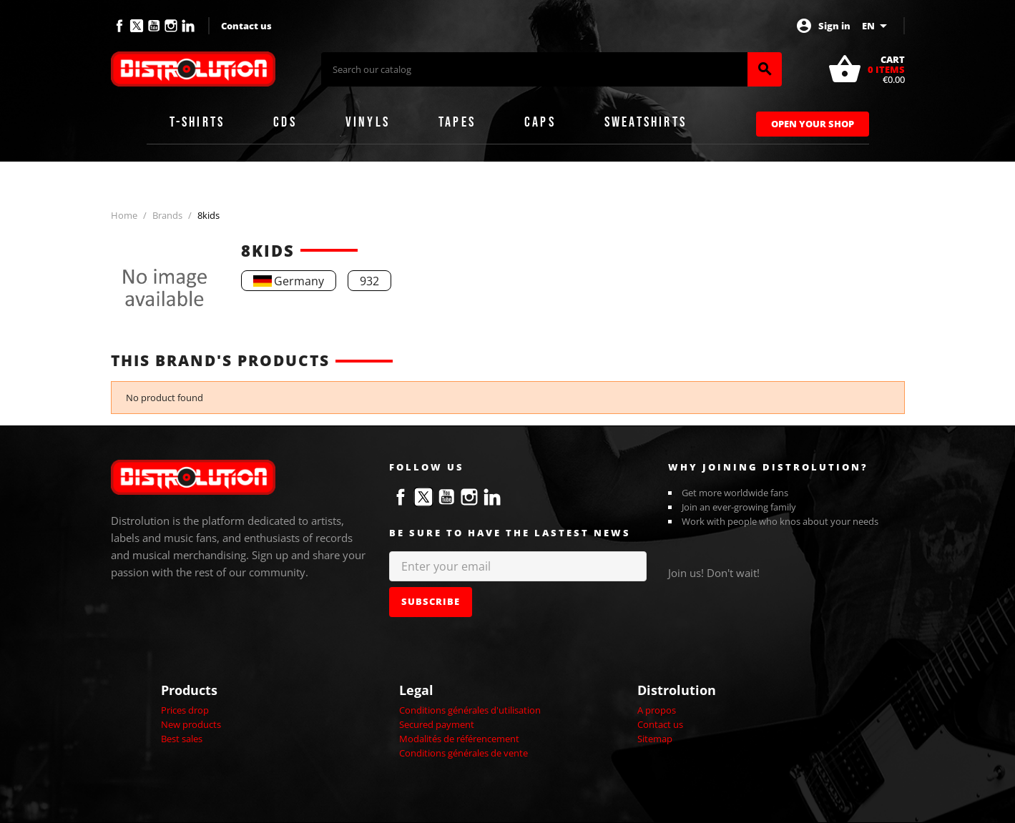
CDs (285, 122)
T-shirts (197, 122)
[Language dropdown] (877, 25)
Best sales (181, 738)
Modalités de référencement (459, 738)
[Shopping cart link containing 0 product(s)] (866, 69)
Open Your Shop (812, 123)
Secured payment (436, 724)
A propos (656, 710)
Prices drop (185, 710)
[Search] (534, 69)
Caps (540, 122)
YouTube (153, 25)
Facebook (119, 25)
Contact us (246, 25)
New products (191, 724)
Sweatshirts (645, 122)
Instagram (171, 25)
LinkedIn (188, 25)
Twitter (136, 25)
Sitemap (654, 738)
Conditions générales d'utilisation (470, 710)
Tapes (457, 122)
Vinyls (367, 122)
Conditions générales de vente (463, 752)
